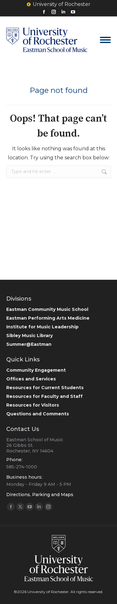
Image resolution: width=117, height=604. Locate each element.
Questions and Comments (37, 414)
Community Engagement (36, 370)
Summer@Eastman (28, 344)
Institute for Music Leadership (42, 327)
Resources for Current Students (45, 387)
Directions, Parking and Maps (39, 494)
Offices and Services (31, 379)
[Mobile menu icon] (105, 40)
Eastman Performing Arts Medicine (48, 318)
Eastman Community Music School (47, 309)
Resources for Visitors (32, 405)
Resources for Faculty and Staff (44, 396)
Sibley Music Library (29, 335)
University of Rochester (59, 4)
